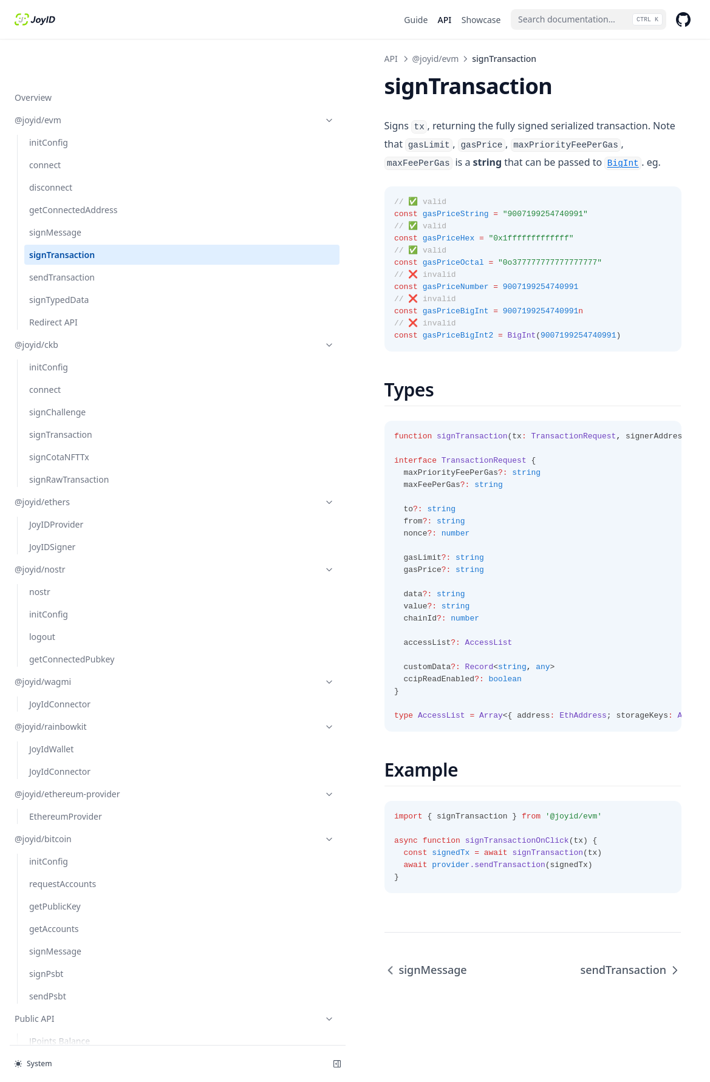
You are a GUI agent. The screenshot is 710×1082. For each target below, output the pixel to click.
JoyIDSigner (52, 508)
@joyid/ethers (75, 463)
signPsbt (46, 947)
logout (42, 598)
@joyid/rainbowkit (75, 687)
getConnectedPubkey (71, 620)
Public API (75, 992)
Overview (33, 58)
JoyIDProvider (56, 485)
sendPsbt (47, 970)
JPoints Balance (59, 1015)
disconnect (50, 148)
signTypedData (59, 261)
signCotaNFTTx (59, 418)
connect (45, 126)
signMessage (55, 193)
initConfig (48, 103)
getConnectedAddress (73, 171)
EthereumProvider (65, 790)
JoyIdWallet (51, 710)
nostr (39, 553)
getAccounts (53, 902)
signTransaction (62, 216)
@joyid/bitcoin (75, 812)
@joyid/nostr (75, 530)
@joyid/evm (75, 81)
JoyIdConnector (59, 665)
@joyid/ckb (75, 305)
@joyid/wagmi (75, 642)
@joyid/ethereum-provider (75, 761)
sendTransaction (62, 238)
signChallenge (57, 373)
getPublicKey (55, 880)
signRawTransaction (69, 440)
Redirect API (53, 283)
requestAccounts (62, 857)
